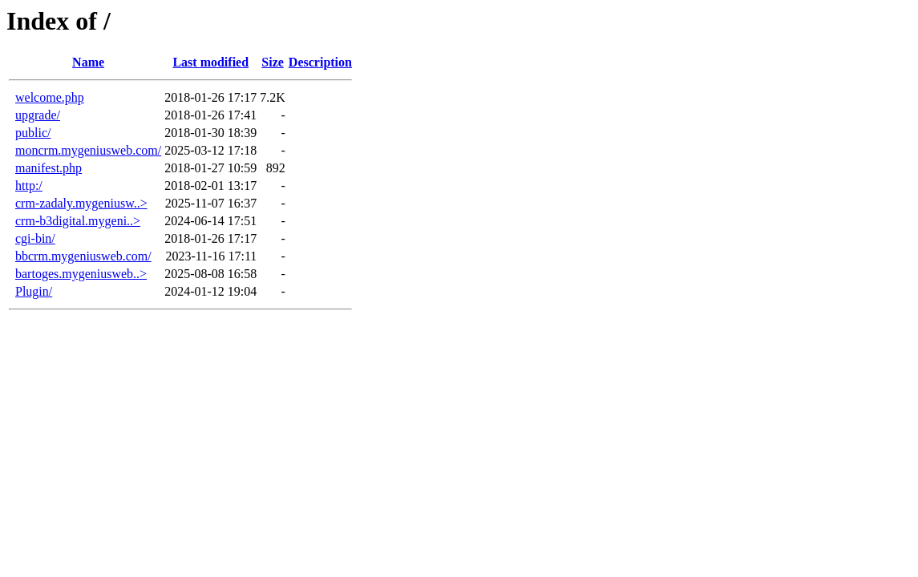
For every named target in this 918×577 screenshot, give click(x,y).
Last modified (210, 62)
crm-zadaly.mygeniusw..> (81, 203)
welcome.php (49, 97)
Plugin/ (33, 291)
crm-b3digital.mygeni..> (77, 221)
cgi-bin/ (35, 238)
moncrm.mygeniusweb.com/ (88, 150)
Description (320, 62)
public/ (33, 132)
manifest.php (48, 168)
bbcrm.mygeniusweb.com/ (83, 256)
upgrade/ (37, 115)
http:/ (28, 185)
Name (88, 62)
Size (272, 62)
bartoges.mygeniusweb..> (81, 273)
